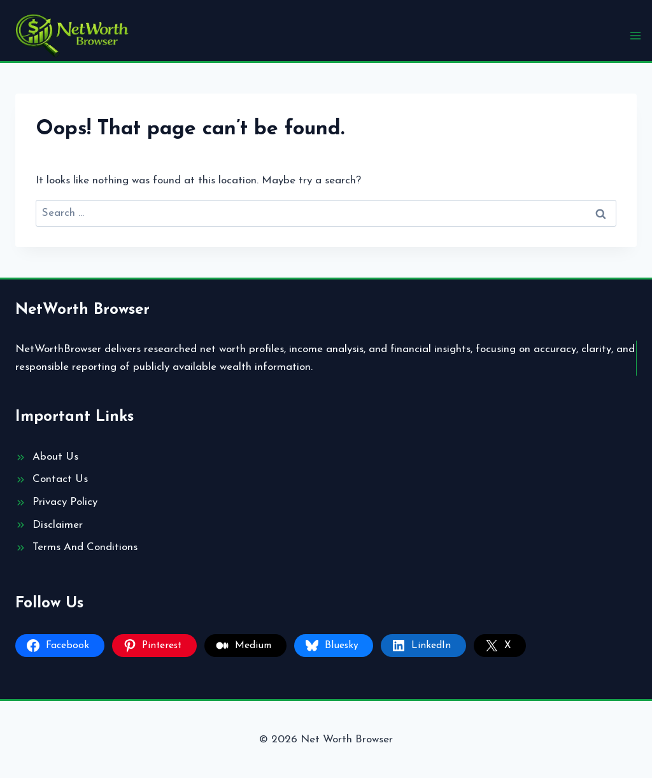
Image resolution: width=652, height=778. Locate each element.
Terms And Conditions (85, 547)
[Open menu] (635, 35)
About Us (55, 456)
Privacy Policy (64, 502)
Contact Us (60, 479)
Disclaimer (57, 525)
